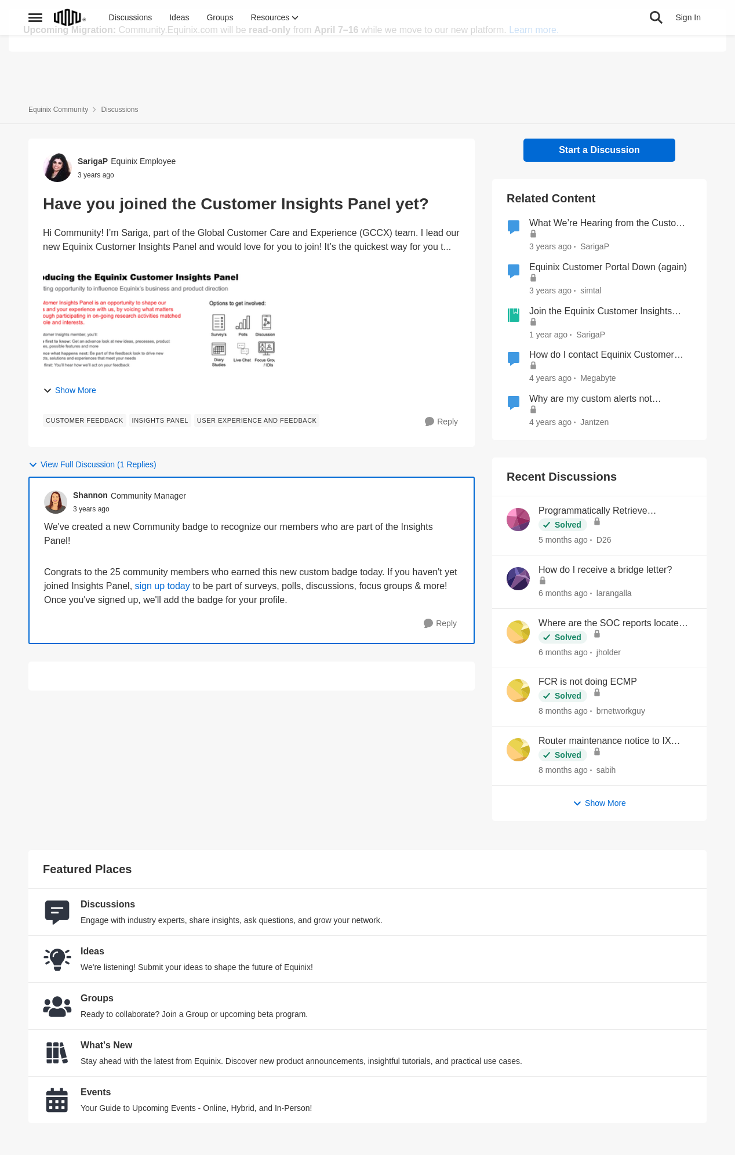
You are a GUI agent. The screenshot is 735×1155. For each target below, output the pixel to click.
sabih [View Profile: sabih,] (606, 770)
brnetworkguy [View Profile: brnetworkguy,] (620, 710)
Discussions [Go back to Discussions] (119, 110)
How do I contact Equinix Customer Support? (601, 355)
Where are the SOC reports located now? (611, 624)
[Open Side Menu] (35, 77)
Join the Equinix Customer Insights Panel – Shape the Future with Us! (600, 312)
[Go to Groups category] (57, 1005)
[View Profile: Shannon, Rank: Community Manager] (55, 502)
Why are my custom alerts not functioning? (590, 399)
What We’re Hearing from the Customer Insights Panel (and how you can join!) (610, 224)
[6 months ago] (563, 593)
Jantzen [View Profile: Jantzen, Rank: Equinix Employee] (594, 422)
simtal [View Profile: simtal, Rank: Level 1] (591, 290)
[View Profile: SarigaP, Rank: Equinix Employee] (57, 167)
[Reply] (441, 422)
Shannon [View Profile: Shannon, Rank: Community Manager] (90, 495)
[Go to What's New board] (57, 1052)
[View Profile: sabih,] (518, 749)
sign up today (162, 586)
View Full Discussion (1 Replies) (92, 465)
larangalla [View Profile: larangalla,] (614, 593)
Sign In (688, 77)
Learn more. (534, 30)
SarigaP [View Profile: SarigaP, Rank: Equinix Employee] (93, 161)
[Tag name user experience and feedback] (257, 420)
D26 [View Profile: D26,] (604, 539)
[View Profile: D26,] (518, 519)
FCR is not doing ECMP (587, 682)
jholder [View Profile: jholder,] (608, 651)
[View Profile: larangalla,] (518, 578)
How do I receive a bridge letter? (605, 570)
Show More (69, 390)
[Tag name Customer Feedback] (84, 420)
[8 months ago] (563, 711)
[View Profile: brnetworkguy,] (518, 690)
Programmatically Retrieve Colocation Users (592, 511)
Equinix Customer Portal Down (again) (608, 267)
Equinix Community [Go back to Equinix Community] (58, 110)
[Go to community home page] (70, 77)
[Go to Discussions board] (57, 912)
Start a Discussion (599, 150)
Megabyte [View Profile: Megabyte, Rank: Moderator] (598, 378)
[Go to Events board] (57, 1099)
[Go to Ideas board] (57, 959)
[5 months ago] (563, 540)
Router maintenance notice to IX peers (604, 741)
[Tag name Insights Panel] (160, 420)
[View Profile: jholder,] (518, 632)
